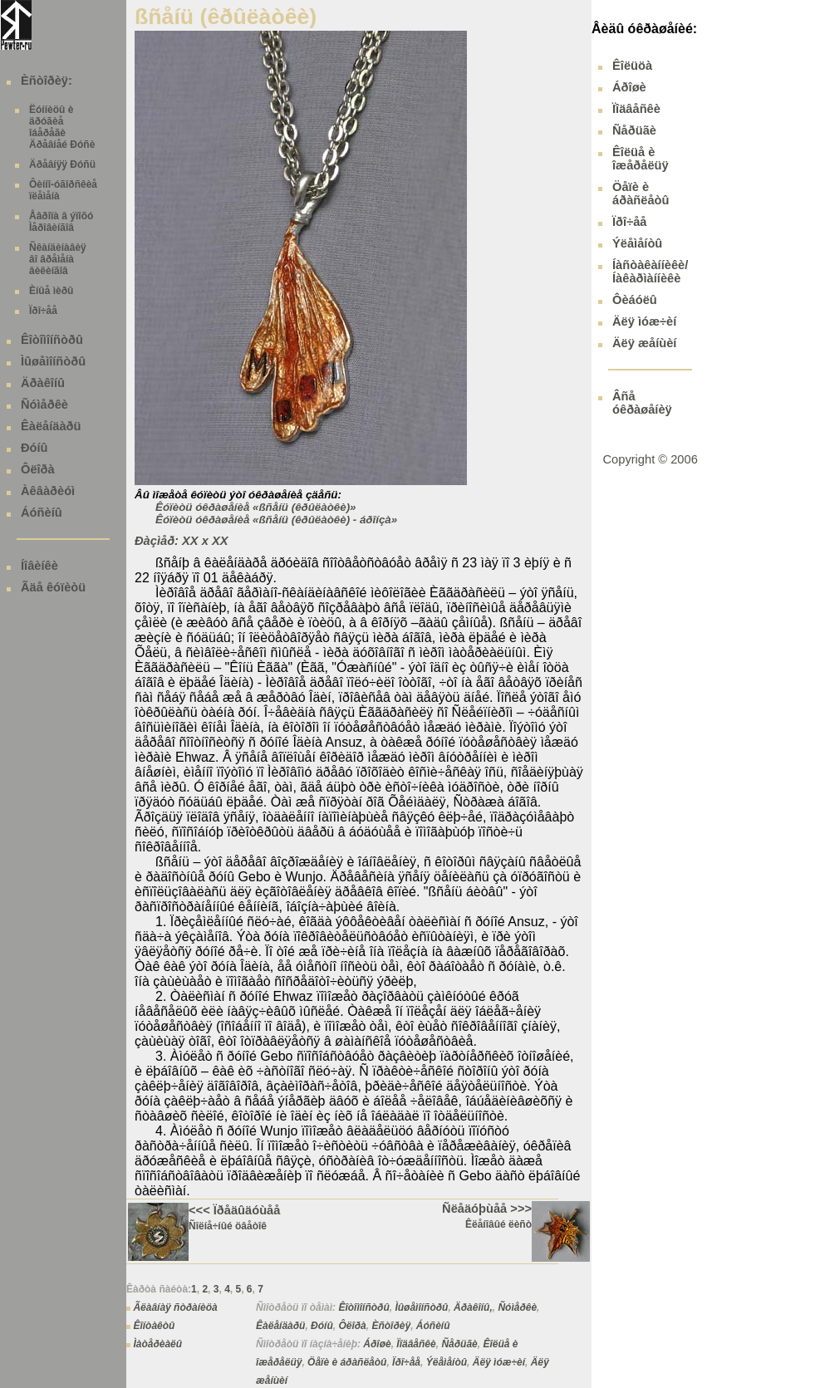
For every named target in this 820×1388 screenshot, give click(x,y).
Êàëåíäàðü (51, 426)
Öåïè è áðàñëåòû (346, 1362)
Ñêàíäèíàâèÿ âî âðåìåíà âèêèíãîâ (57, 259)
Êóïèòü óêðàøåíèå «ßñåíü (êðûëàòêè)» (255, 507)
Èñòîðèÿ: (46, 80)
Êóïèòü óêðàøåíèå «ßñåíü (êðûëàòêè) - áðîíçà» (276, 519)
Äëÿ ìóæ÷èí (499, 1362)
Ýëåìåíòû (446, 1362)
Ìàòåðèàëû (157, 1344)
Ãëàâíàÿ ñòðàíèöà (175, 1307)
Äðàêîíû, (473, 1307)
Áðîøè (376, 1344)
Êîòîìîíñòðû (52, 339)
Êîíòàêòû (153, 1326)
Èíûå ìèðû (51, 291)
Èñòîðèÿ (390, 1326)
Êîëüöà (632, 65)
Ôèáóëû (634, 300)
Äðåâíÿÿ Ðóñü (62, 164)
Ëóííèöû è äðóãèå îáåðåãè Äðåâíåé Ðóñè (62, 127)
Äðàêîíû (43, 383)
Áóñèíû (41, 512)
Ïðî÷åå (43, 310)
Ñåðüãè (459, 1344)
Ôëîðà (38, 469)
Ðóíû (34, 447)
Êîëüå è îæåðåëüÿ (640, 158)
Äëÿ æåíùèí (644, 343)
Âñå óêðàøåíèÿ (642, 403)
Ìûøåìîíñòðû (53, 361)
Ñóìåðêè (44, 404)
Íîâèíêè (39, 565)
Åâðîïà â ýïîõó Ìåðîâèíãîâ (61, 221)
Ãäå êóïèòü (53, 587)
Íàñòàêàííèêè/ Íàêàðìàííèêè (650, 271)
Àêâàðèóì (48, 491)
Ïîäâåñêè (415, 1344)
